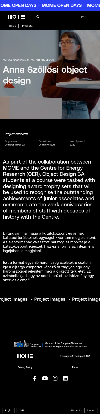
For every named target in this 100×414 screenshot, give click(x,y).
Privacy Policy (25, 367)
